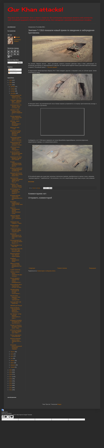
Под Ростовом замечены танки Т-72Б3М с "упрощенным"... (15, 297)
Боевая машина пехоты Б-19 (14, 226)
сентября (13, 93)
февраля (13, 365)
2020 (10, 370)
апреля (13, 360)
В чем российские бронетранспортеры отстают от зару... (16, 153)
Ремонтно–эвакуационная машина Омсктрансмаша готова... (15, 210)
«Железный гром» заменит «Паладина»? (15, 148)
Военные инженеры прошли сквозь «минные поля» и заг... (15, 340)
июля (12, 354)
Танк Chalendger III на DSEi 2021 (16, 246)
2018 (10, 374)
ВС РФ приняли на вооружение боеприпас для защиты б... (15, 191)
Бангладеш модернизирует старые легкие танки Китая (16, 204)
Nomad (18, 37)
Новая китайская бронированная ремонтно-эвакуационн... (15, 309)
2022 (10, 82)
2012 (10, 387)
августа (13, 351)
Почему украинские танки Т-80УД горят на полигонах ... (16, 118)
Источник (31, 181)
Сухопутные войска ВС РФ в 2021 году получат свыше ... (16, 250)
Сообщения (12, 69)
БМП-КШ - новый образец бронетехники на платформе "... (15, 123)
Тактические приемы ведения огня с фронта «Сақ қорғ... (16, 139)
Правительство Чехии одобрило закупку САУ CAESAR (16, 158)
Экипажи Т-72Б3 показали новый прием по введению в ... (16, 112)
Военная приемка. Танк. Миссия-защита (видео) (15, 255)
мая (12, 358)
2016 (10, 378)
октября (13, 91)
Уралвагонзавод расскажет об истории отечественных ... (15, 291)
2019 (10, 372)
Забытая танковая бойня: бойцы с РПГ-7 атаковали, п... (15, 217)
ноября (13, 89)
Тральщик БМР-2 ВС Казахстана (15, 302)
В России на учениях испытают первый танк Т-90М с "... (15, 331)
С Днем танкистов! (15, 269)
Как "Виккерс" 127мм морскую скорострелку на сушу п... (15, 316)
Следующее (32, 268)
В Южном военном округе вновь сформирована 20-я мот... (16, 197)
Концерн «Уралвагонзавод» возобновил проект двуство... (16, 164)
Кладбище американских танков (14, 260)
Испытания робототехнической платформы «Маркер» (16, 347)
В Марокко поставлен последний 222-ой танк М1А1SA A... (16, 322)
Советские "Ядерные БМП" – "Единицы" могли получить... (15, 101)
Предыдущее (92, 268)
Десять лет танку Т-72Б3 (14, 128)
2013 (10, 385)
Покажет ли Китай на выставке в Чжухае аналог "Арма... (16, 327)
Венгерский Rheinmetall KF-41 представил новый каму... (15, 236)
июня (12, 356)
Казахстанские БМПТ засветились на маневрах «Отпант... (16, 144)
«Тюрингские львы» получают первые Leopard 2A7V (15, 230)
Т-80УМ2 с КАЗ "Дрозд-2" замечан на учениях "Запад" (16, 186)
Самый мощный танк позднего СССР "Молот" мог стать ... (16, 97)
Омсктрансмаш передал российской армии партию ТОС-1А (16, 180)
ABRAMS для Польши (16, 305)
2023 (10, 80)
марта (12, 362)
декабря (13, 86)
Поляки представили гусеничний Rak (15, 335)
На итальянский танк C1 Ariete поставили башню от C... (16, 242)
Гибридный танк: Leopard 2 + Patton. (16, 222)
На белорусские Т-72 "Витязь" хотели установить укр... (15, 106)
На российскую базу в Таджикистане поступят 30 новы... (16, 286)
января (13, 367)
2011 (10, 389)
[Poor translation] (11, 416)
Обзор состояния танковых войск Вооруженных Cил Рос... (15, 265)
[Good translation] (5, 416)
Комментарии (13, 72)
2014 (10, 383)
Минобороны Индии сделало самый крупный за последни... (15, 133)
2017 (10, 376)
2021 (10, 84)
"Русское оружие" (52, 67)
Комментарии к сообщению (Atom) (46, 271)
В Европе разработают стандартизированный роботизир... (16, 169)
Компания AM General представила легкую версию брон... (16, 174)
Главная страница (62, 268)
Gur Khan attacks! (35, 9)
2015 (10, 381)
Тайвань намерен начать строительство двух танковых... (16, 274)
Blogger (59, 404)
